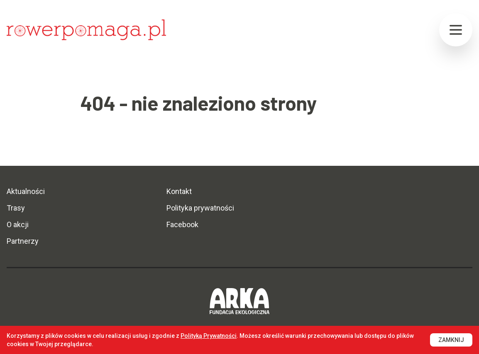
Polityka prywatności (200, 208)
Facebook (182, 224)
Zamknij (451, 340)
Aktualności (26, 191)
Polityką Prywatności (209, 335)
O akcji (18, 224)
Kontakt (179, 191)
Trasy (16, 208)
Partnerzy (23, 241)
